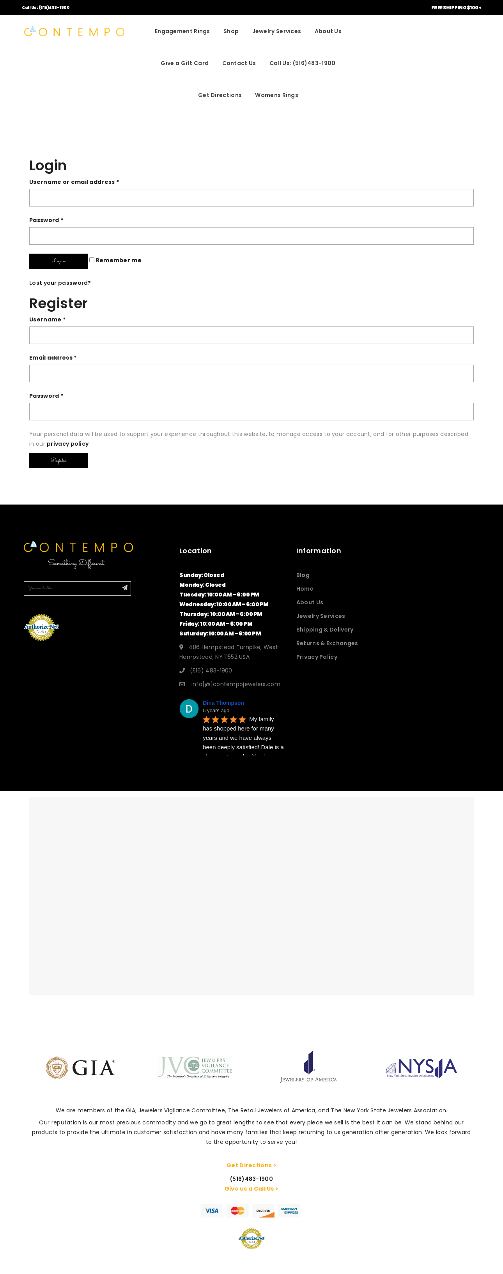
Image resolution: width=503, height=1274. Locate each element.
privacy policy (68, 444)
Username (47, 319)
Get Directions (220, 95)
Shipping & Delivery (325, 629)
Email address (53, 358)
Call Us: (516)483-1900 (45, 8)
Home (304, 589)
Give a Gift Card (185, 63)
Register (58, 460)
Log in (58, 261)
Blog (303, 575)
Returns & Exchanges (327, 643)
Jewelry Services (276, 31)
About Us (328, 31)
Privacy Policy (316, 657)
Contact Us (239, 63)
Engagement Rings (182, 31)
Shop (231, 31)
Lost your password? (60, 283)
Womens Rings (276, 95)
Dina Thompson (223, 703)
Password (46, 220)
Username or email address (74, 182)
